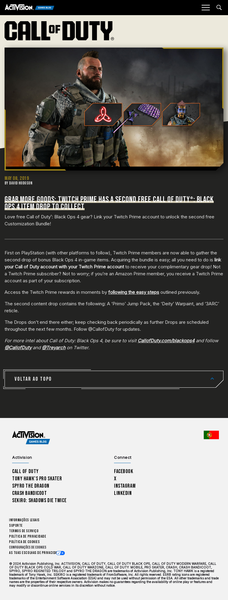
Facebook (123, 471)
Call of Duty (25, 471)
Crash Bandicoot (29, 493)
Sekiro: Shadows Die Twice (39, 500)
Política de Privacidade (27, 536)
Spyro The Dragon (30, 486)
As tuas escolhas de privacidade (35, 553)
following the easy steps (133, 292)
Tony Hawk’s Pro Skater (37, 479)
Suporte (16, 525)
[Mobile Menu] (206, 8)
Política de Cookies (24, 542)
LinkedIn (123, 493)
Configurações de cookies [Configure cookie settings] (27, 547)
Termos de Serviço (24, 531)
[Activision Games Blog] (30, 8)
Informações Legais (24, 520)
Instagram (125, 486)
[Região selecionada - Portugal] (211, 435)
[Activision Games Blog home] (31, 438)
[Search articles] (219, 7)
